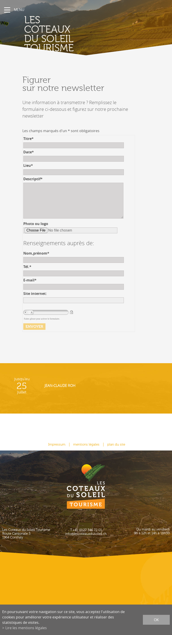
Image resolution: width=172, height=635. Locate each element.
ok (156, 619)
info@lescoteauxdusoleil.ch (86, 534)
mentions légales (86, 444)
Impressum (56, 444)
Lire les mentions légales (26, 627)
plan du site (116, 444)
